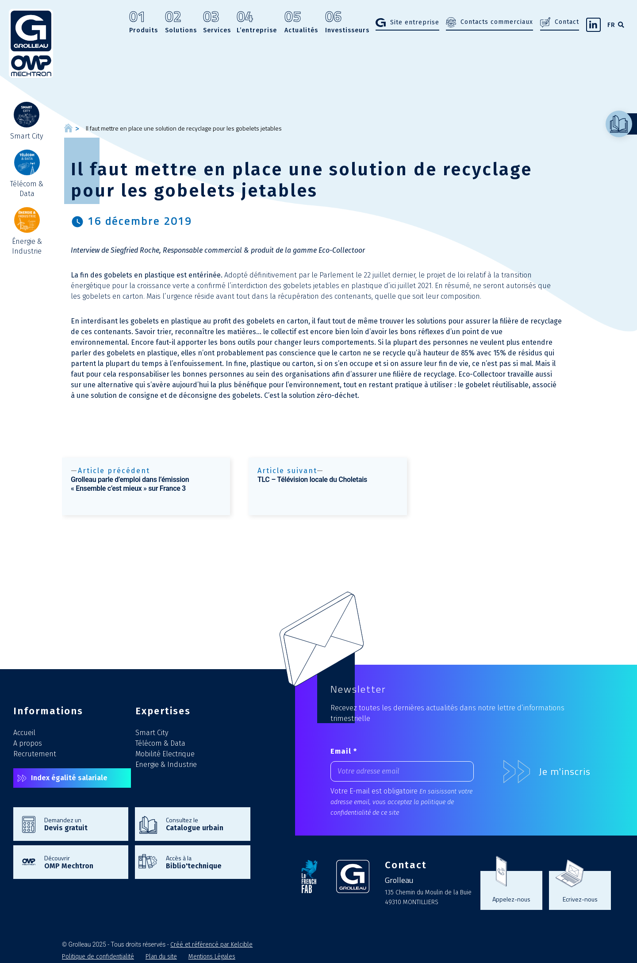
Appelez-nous (511, 898)
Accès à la (203, 861)
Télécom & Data (160, 743)
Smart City (151, 732)
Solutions (181, 23)
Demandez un (81, 823)
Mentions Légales (211, 956)
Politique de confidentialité (98, 956)
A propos (27, 743)
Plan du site (161, 956)
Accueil (24, 732)
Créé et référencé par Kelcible (211, 944)
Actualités (301, 23)
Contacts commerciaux (496, 22)
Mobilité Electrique (165, 754)
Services (217, 23)
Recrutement (34, 754)
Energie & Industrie (166, 764)
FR (611, 25)
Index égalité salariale (69, 778)
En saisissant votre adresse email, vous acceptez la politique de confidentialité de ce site (401, 802)
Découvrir (81, 861)
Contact (567, 22)
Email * (343, 751)
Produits (143, 23)
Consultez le (203, 823)
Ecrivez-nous (580, 898)
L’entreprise (257, 23)
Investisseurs (347, 23)
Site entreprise (414, 22)
